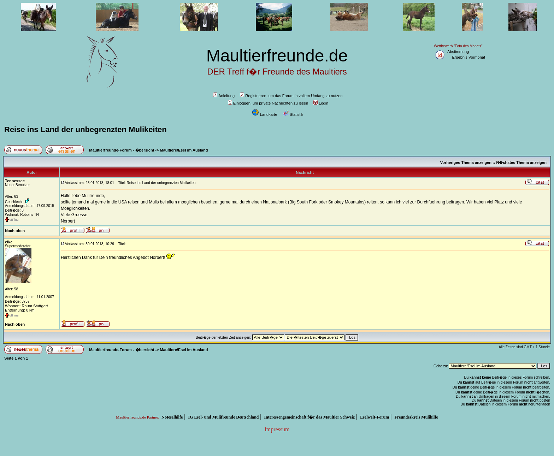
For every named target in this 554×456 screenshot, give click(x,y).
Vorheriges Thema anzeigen (465, 162)
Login (320, 103)
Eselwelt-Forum (374, 417)
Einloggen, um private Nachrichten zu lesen (268, 103)
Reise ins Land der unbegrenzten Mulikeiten (85, 129)
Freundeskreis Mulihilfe (416, 417)
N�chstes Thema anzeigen (521, 162)
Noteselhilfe (172, 417)
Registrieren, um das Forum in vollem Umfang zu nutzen (291, 96)
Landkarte (264, 114)
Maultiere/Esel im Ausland (184, 150)
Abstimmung (458, 51)
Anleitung (224, 96)
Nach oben (15, 231)
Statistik (293, 114)
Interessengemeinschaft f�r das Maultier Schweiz (309, 417)
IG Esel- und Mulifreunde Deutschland (223, 417)
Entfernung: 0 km (20, 310)
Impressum (276, 429)
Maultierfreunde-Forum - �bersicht (121, 150)
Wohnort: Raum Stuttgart (26, 306)
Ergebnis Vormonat (468, 57)
